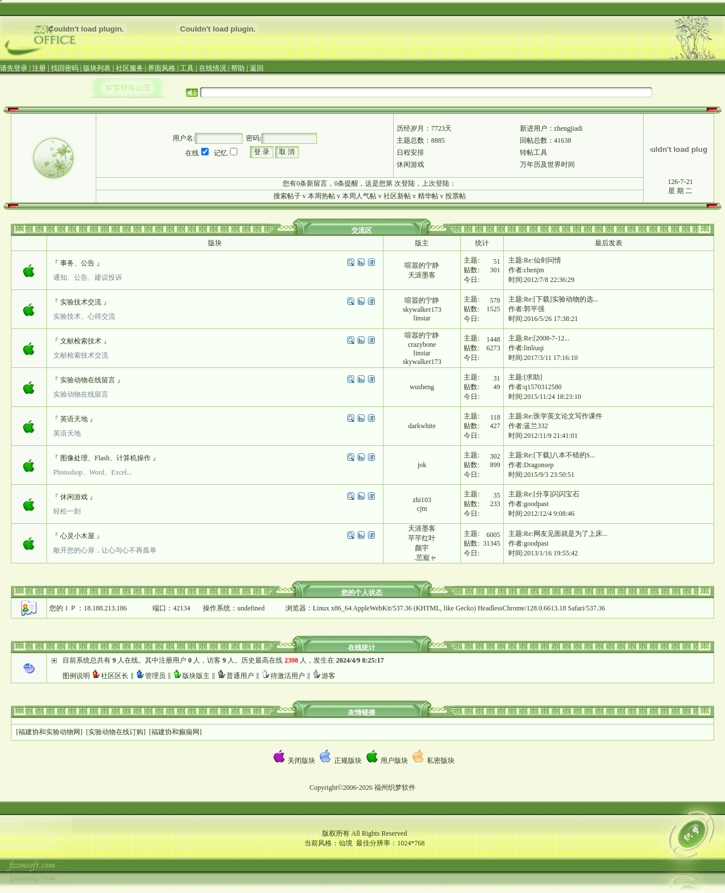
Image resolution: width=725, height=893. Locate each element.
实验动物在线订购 (115, 732)
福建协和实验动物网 (49, 732)
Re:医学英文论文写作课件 (563, 416)
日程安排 (410, 152)
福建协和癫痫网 (175, 732)
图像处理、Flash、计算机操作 (105, 458)
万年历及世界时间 (547, 164)
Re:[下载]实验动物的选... (561, 299)
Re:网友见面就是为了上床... (566, 534)
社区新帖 (397, 196)
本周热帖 (321, 196)
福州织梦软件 (395, 788)
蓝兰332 (536, 426)
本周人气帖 (359, 196)
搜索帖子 (287, 196)
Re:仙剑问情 (542, 260)
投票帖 (455, 196)
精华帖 (428, 196)
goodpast (536, 504)
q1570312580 (543, 387)
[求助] (533, 377)
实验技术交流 (80, 302)
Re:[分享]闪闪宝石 (551, 494)
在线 (192, 153)
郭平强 (534, 309)
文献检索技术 (80, 341)
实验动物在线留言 (87, 380)
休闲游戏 (410, 164)
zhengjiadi (568, 128)
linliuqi (534, 348)
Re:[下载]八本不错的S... (559, 455)
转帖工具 (533, 152)
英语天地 (74, 419)
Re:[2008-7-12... (547, 338)
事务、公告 (77, 263)
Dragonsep (539, 465)
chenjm (534, 270)
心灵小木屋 (77, 536)
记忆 (221, 153)
